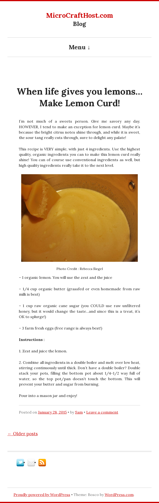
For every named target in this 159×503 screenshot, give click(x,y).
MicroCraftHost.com (79, 15)
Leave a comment (102, 412)
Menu (77, 47)
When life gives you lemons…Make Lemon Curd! (79, 97)
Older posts (22, 433)
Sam (79, 412)
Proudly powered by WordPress (42, 494)
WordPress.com (119, 494)
